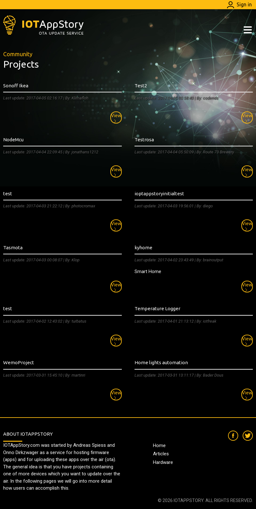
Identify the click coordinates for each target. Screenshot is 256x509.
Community (17, 54)
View (116, 118)
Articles (161, 454)
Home (159, 445)
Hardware (163, 462)
